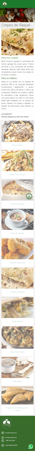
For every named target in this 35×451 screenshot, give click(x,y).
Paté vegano (17, 381)
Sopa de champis (17, 233)
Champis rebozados (17, 263)
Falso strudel (17, 321)
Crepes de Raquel (17, 292)
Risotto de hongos (17, 352)
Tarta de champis (17, 204)
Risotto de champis (17, 175)
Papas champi (17, 145)
